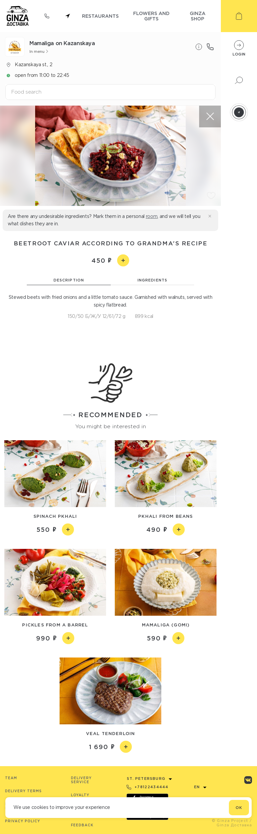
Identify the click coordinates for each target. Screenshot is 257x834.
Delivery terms (23, 791)
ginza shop (197, 16)
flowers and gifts (151, 16)
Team (11, 778)
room (152, 216)
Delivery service (81, 780)
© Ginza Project (230, 821)
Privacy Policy (22, 821)
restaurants (100, 15)
